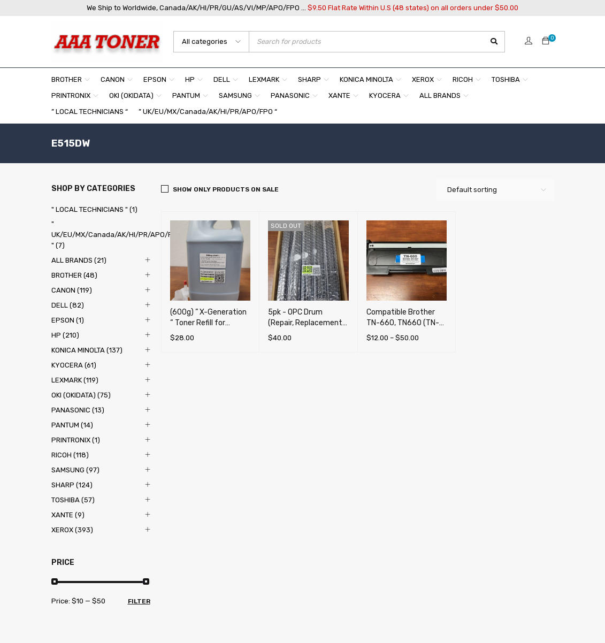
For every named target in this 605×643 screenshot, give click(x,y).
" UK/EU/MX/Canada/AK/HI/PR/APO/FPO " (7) (116, 234)
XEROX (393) (72, 530)
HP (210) (65, 335)
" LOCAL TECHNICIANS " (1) (94, 209)
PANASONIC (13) (77, 410)
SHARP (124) (72, 485)
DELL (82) (67, 305)
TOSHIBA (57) (73, 500)
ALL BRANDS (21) (78, 260)
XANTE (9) (68, 515)
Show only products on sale (226, 189)
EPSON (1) (67, 320)
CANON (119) (71, 290)
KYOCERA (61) (73, 365)
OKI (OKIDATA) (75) (81, 395)
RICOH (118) (70, 455)
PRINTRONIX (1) (75, 440)
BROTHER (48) (74, 275)
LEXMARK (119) (74, 380)
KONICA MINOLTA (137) (86, 350)
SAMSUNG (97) (75, 470)
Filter (139, 601)
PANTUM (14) (72, 425)
